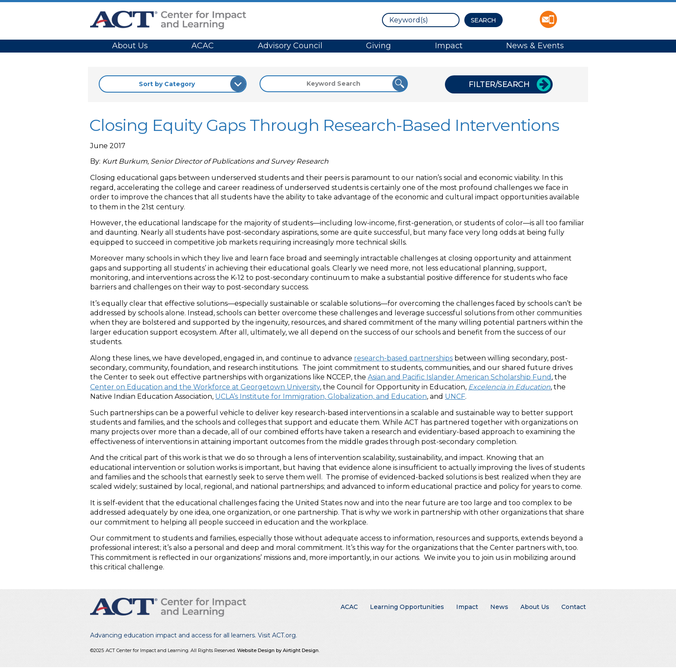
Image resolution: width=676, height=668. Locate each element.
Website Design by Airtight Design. (278, 650)
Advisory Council (290, 45)
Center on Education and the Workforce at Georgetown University (205, 387)
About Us (130, 45)
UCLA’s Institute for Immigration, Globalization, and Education (321, 396)
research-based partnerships (403, 358)
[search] (421, 20)
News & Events (535, 45)
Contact (573, 607)
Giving (378, 45)
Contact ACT (548, 19)
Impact (449, 45)
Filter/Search (499, 84)
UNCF (455, 396)
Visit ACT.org (277, 635)
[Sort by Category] (173, 84)
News (499, 607)
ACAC (202, 45)
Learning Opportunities (407, 607)
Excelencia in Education (509, 387)
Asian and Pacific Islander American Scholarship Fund (459, 377)
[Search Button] (483, 20)
